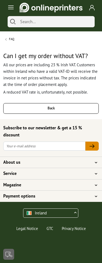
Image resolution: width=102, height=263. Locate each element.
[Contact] (8, 254)
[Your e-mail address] (44, 146)
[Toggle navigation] (10, 7)
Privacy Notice (74, 228)
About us (47, 162)
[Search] (13, 21)
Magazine (47, 185)
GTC (50, 228)
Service (47, 174)
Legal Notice (27, 228)
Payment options (47, 196)
